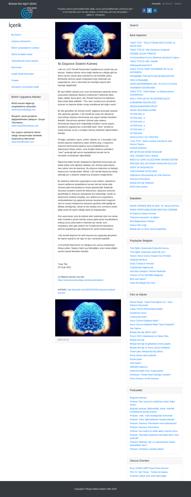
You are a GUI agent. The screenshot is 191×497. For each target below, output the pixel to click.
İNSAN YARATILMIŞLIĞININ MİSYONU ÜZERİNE (153, 210)
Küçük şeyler (136, 359)
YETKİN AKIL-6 (137, 114)
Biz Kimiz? (168, 4)
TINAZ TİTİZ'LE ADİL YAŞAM (144, 61)
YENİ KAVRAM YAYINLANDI (143, 171)
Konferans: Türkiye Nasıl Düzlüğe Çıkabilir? (150, 375)
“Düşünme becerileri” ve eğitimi (144, 217)
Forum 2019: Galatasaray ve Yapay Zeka (149, 336)
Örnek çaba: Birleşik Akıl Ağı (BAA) (146, 351)
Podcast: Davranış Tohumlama (144, 427)
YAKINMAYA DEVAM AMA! (142, 88)
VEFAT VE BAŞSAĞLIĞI (141, 167)
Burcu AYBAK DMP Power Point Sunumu (149, 468)
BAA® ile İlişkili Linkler (21, 54)
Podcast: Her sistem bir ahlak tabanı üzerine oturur (154, 431)
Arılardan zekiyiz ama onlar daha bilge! (148, 476)
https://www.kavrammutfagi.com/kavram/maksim (80, 280)
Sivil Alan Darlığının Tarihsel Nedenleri (148, 271)
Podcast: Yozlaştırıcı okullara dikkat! (147, 449)
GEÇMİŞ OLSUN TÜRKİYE (143, 54)
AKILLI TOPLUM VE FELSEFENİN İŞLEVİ (150, 99)
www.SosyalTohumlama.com (28, 121)
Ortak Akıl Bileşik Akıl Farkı (142, 283)
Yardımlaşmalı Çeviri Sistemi (24, 61)
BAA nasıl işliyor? (138, 279)
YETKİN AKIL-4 (137, 122)
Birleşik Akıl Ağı (137, 340)
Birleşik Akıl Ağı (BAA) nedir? (143, 332)
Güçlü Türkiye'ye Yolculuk (142, 263)
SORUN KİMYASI (138, 148)
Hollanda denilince (138, 260)
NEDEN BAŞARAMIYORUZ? (143, 106)
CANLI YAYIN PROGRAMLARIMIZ (146, 309)
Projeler (15, 80)
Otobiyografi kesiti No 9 (141, 65)
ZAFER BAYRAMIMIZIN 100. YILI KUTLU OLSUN (153, 84)
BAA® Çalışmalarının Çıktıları (25, 48)
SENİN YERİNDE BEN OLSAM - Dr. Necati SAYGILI (154, 206)
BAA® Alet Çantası (139, 187)
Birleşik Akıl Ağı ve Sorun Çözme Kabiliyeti (150, 348)
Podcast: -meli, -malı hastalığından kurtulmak (151, 416)
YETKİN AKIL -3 (137, 126)
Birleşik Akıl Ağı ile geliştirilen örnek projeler (150, 344)
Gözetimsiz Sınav (138, 313)
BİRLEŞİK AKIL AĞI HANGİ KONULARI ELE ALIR (153, 163)
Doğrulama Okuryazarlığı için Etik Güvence (150, 175)
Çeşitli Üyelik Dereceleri (22, 74)
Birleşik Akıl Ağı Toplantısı (142, 183)
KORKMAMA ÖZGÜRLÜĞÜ (143, 102)
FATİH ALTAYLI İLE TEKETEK (144, 137)
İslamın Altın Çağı (138, 225)
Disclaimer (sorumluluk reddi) (25, 87)
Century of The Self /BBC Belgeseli (146, 275)
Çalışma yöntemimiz (21, 41)
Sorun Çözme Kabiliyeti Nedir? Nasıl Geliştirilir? (152, 324)
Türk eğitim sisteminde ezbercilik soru (147, 252)
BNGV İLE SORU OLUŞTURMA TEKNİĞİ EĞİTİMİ (154, 160)
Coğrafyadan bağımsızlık (141, 267)
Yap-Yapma (135, 328)
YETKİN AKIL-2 (137, 129)
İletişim (178, 4)
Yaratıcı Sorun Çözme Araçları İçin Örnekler (150, 256)
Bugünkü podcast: (138, 398)
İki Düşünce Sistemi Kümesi (143, 213)
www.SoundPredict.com (27, 137)
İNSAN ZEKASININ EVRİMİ (143, 110)
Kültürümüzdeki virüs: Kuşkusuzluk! (146, 371)
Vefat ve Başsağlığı (139, 80)
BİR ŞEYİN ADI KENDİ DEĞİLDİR (146, 152)
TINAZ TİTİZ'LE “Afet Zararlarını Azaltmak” (150, 50)
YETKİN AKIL (136, 133)
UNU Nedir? (135, 363)
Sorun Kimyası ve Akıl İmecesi (144, 378)
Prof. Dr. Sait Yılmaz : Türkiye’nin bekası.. (149, 472)
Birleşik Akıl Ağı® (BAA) (22, 3)
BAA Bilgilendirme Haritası (142, 221)
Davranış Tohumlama (140, 179)
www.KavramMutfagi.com (24, 106)
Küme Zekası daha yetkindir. (143, 355)
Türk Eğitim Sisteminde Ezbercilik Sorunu (149, 248)
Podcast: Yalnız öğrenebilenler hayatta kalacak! (152, 419)
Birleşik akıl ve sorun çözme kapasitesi (148, 229)
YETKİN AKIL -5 (137, 118)
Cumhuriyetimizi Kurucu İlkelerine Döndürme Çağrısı (154, 57)
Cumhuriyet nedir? (138, 317)
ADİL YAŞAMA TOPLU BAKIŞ (144, 156)
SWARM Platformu (139, 367)
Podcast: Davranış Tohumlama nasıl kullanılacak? (153, 423)
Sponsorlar (16, 67)
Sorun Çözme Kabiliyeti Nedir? (144, 321)
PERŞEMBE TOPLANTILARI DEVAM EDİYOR (152, 76)
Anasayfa (157, 3)
